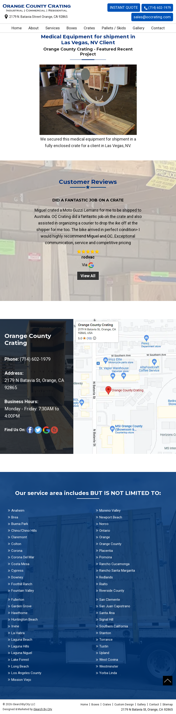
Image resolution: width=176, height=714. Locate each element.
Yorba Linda (108, 673)
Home (17, 28)
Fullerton (17, 600)
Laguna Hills (20, 646)
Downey (17, 577)
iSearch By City (42, 709)
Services (52, 28)
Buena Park (19, 524)
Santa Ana (107, 613)
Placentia (106, 551)
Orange (104, 537)
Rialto (103, 584)
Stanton (105, 633)
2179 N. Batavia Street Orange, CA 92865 (38, 16)
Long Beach (20, 666)
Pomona (105, 557)
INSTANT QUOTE (124, 7)
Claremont (19, 537)
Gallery (138, 28)
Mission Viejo (21, 680)
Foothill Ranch (21, 584)
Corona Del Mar (22, 557)
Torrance (106, 640)
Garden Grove (21, 606)
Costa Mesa (20, 564)
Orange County (110, 544)
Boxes (72, 28)
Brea (14, 517)
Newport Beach (110, 517)
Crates (89, 28)
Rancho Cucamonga (114, 564)
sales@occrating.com (152, 17)
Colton (16, 544)
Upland (104, 653)
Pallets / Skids (114, 28)
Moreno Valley (109, 510)
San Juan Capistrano (114, 606)
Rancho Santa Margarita (117, 570)
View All (88, 275)
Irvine (15, 626)
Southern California (113, 626)
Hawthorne (19, 613)
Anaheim (17, 510)
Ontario (104, 531)
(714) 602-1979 (159, 8)
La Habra (18, 633)
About (33, 28)
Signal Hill (106, 619)
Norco (104, 524)
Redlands (106, 577)
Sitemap (167, 704)
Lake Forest (20, 660)
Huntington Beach (24, 619)
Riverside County (111, 591)
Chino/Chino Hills (24, 531)
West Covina (108, 660)
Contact (158, 28)
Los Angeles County (26, 673)
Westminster (108, 666)
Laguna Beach (21, 640)
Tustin (103, 646)
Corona (16, 551)
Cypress (17, 570)
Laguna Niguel (21, 653)
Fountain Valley (22, 591)
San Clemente (109, 600)
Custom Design (124, 704)
